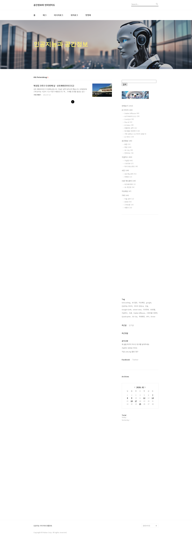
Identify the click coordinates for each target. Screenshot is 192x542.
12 (144, 398)
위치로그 (74, 15)
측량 (127, 147)
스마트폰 (128, 205)
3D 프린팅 (129, 187)
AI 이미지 (127, 110)
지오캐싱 (126, 191)
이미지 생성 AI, (139, 306)
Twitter (135, 359)
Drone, (153, 316)
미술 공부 (129, 199)
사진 (125, 170)
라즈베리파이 (130, 184)
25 (140, 404)
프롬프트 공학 (130, 128)
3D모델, (153, 309)
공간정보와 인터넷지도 (44, 5)
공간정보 (127, 141)
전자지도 (128, 153)
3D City (128, 150)
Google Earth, (127, 309)
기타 (125, 195)
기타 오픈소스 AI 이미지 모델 (135, 134)
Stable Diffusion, (139, 313)
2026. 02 (140, 387)
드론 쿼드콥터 (129, 181)
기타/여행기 (37, 95)
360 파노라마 (130, 174)
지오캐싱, (142, 302)
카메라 (128, 177)
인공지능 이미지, (127, 306)
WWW (128, 202)
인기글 (131, 325)
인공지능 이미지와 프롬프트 (43, 526)
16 (132, 401)
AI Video (129, 125)
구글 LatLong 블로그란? (130, 351)
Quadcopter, (126, 316)
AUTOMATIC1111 (131, 116)
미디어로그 (58, 15)
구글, (147, 306)
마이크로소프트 (131, 166)
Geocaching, (126, 302)
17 (136, 401)
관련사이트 (146, 526)
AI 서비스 (129, 137)
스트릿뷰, (146, 309)
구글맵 (128, 160)
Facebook (126, 359)
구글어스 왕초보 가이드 (129, 348)
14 (153, 398)
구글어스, (125, 313)
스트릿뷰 (128, 163)
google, (149, 302)
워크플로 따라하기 (132, 131)
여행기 (128, 207)
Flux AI (128, 122)
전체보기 (127, 106)
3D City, (135, 316)
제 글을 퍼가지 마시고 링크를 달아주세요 (135, 344)
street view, (137, 309)
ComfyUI (129, 119)
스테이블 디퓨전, (152, 313)
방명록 (88, 15)
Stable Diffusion (131, 113)
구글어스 (127, 157)
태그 (45, 15)
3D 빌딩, (135, 302)
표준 (127, 144)
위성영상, (142, 316)
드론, (130, 313)
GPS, (148, 316)
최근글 (124, 325)
